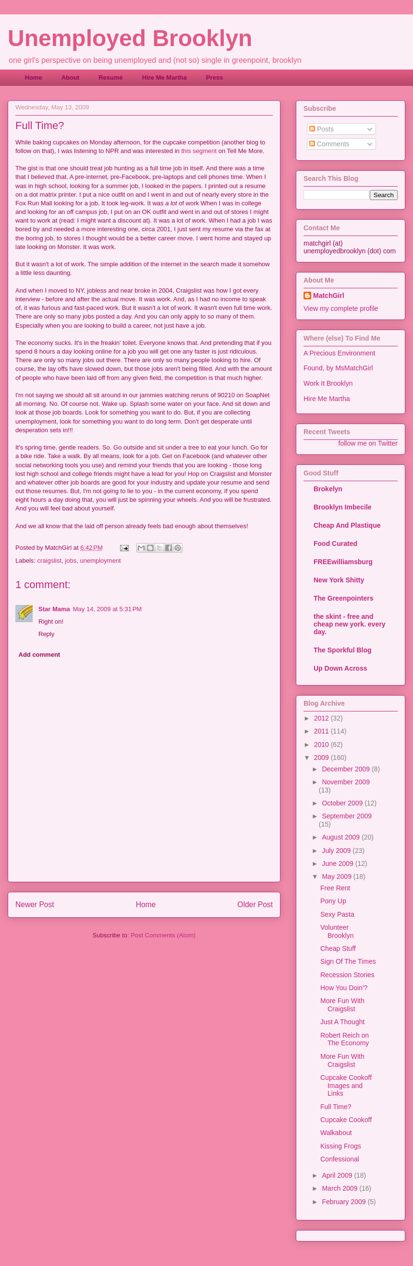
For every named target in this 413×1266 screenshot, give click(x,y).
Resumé (110, 77)
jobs (70, 560)
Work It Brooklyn (328, 383)
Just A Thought (342, 1022)
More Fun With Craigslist (342, 1005)
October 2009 (343, 803)
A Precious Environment (339, 353)
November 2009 (346, 782)
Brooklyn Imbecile (343, 507)
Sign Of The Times (348, 961)
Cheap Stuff (338, 948)
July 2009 (337, 850)
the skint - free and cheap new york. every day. (349, 624)
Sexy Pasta (337, 914)
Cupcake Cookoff (346, 1120)
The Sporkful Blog (343, 650)
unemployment (100, 560)
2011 (322, 731)
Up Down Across (340, 668)
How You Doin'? (343, 988)
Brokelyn (328, 489)
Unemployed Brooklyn (130, 38)
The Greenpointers (343, 598)
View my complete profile (341, 308)
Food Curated (335, 543)
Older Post (255, 904)
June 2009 (338, 863)
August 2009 (342, 837)
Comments (329, 144)
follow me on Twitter (368, 443)
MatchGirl (328, 295)
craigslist (49, 560)
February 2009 (344, 1202)
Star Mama (54, 609)
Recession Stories (347, 975)
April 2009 (338, 1175)
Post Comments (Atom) (163, 935)
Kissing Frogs (340, 1146)
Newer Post (34, 904)
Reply (46, 634)
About (70, 77)
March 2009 (340, 1188)
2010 (322, 744)
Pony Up (333, 901)
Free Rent (335, 888)
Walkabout (336, 1132)
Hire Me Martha (164, 77)
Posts (321, 129)
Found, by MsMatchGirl (338, 368)
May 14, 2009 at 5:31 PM (107, 609)
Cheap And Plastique (347, 525)
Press (214, 77)
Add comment (40, 654)
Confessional (339, 1159)
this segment (199, 150)
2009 (322, 757)
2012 (322, 718)
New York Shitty (339, 580)
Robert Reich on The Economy (344, 1039)
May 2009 (337, 876)
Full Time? (336, 1107)
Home (33, 77)
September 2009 (347, 816)
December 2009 (347, 769)
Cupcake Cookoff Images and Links (346, 1086)
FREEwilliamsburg (343, 562)
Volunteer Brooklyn (336, 931)
